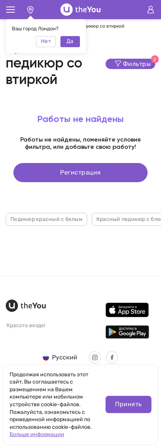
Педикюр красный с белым (46, 219)
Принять (128, 404)
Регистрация (80, 172)
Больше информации (37, 434)
